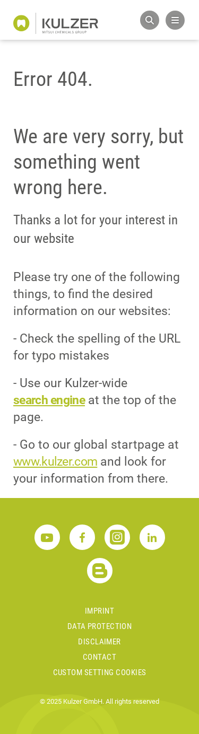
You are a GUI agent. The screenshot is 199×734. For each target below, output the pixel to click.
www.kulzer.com (55, 462)
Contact (99, 657)
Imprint (99, 611)
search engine (49, 400)
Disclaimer (99, 641)
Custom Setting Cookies (99, 672)
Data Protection (99, 626)
